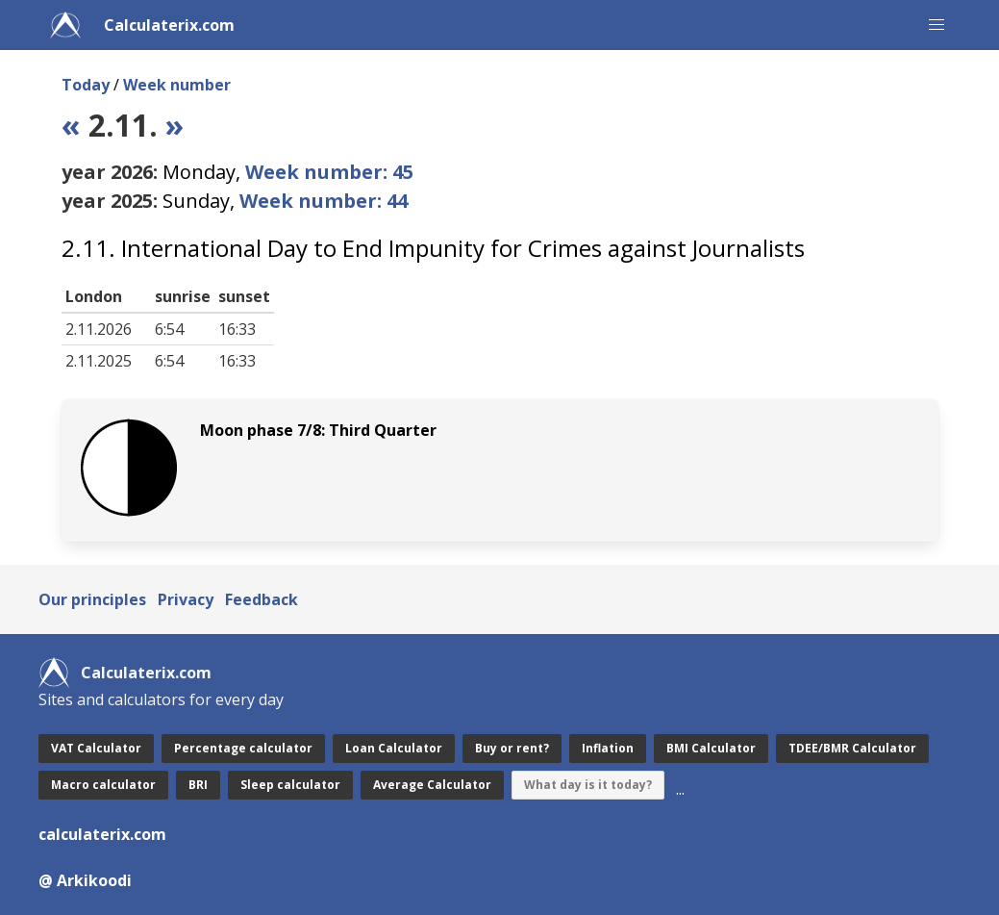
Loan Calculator (393, 748)
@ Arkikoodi (85, 880)
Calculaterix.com (169, 25)
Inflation (608, 748)
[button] (937, 25)
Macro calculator (103, 784)
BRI (198, 784)
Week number (177, 84)
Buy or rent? (512, 748)
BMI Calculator (711, 748)
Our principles (92, 599)
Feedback (261, 599)
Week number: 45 (329, 172)
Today (86, 84)
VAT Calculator (96, 748)
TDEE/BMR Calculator (852, 748)
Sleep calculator (290, 784)
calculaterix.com (102, 834)
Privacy (185, 599)
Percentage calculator (243, 748)
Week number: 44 (323, 201)
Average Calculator (432, 784)
